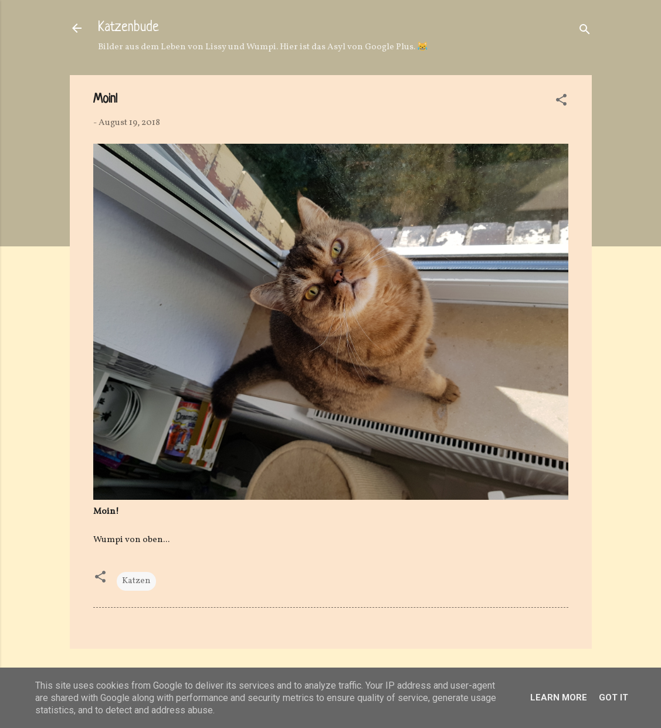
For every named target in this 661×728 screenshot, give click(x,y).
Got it (613, 697)
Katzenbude (128, 28)
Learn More (558, 697)
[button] (561, 102)
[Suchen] (585, 32)
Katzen (136, 581)
